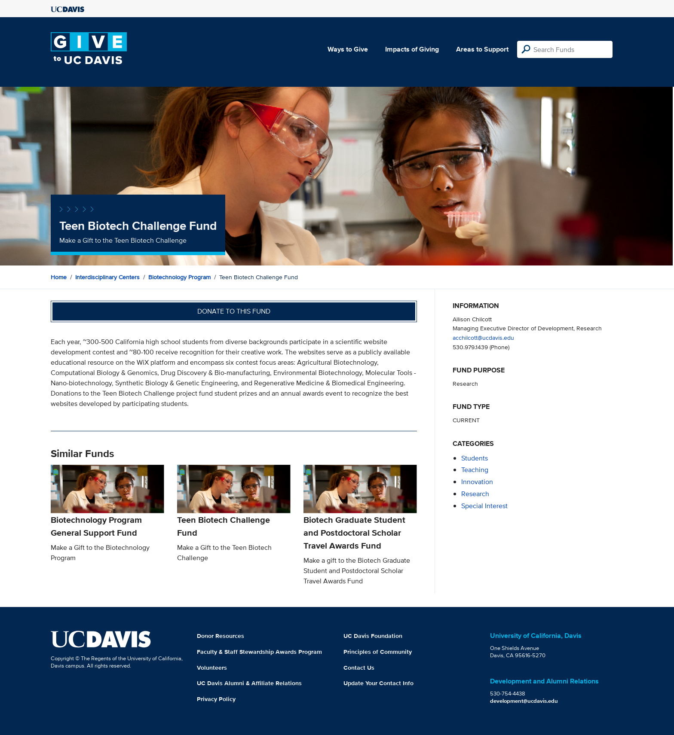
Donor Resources (220, 635)
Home (59, 277)
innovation (477, 482)
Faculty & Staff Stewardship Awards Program (259, 651)
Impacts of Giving (412, 49)
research (475, 494)
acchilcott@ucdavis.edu (483, 337)
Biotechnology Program (179, 277)
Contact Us (358, 667)
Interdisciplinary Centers (107, 277)
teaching (474, 470)
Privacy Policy (216, 699)
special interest (484, 506)
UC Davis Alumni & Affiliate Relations (249, 683)
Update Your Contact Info (378, 683)
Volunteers (212, 667)
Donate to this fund (233, 311)
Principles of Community (377, 651)
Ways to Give (348, 49)
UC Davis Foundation (372, 635)
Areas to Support (482, 49)
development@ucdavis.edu (524, 701)
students (474, 458)
